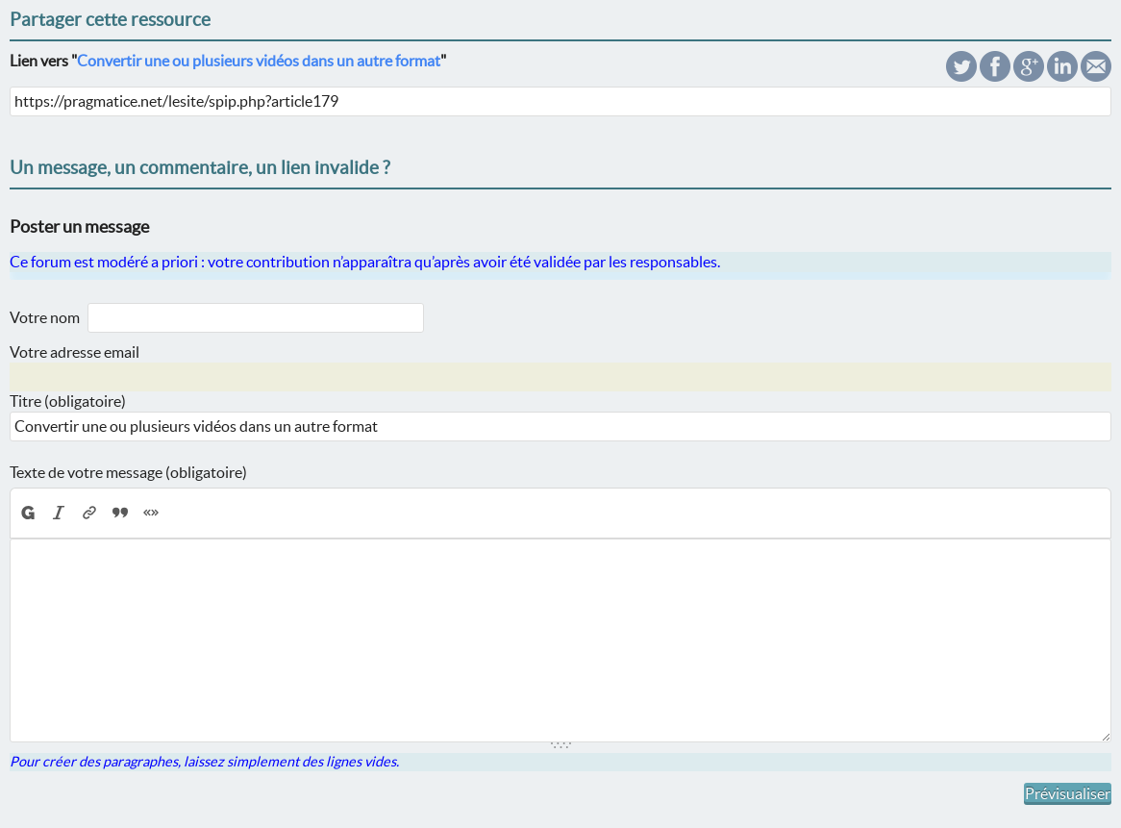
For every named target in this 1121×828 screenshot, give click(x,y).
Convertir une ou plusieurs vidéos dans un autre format (258, 60)
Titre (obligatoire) (68, 401)
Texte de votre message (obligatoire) (128, 472)
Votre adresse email (74, 352)
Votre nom (45, 317)
